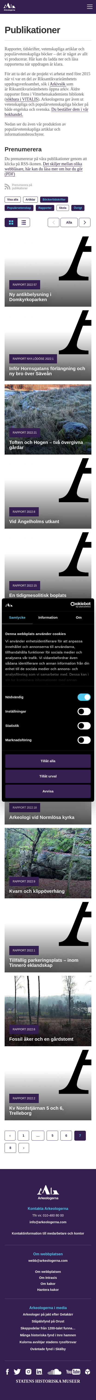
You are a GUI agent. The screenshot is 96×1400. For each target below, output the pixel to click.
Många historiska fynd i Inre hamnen (48, 1335)
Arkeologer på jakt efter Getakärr (48, 1314)
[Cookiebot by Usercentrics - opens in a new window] (70, 605)
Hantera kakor (48, 1289)
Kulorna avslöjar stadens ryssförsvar (48, 1342)
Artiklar (30, 199)
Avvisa (48, 791)
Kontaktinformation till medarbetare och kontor (48, 1233)
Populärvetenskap (19, 208)
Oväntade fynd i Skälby (48, 1349)
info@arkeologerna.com (48, 1222)
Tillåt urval (48, 776)
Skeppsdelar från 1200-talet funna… (48, 1328)
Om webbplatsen (48, 1271)
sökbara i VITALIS (22, 99)
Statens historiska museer (48, 1381)
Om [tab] (79, 617)
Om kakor (48, 1283)
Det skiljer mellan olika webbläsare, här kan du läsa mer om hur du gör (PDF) (44, 169)
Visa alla (12, 199)
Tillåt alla (48, 761)
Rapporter (44, 208)
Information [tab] (48, 617)
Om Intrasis (48, 1277)
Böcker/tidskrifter (54, 199)
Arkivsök (58, 84)
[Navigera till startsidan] (48, 1199)
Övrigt (78, 208)
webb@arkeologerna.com (48, 1260)
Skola (62, 208)
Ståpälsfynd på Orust (48, 1321)
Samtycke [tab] (17, 617)
